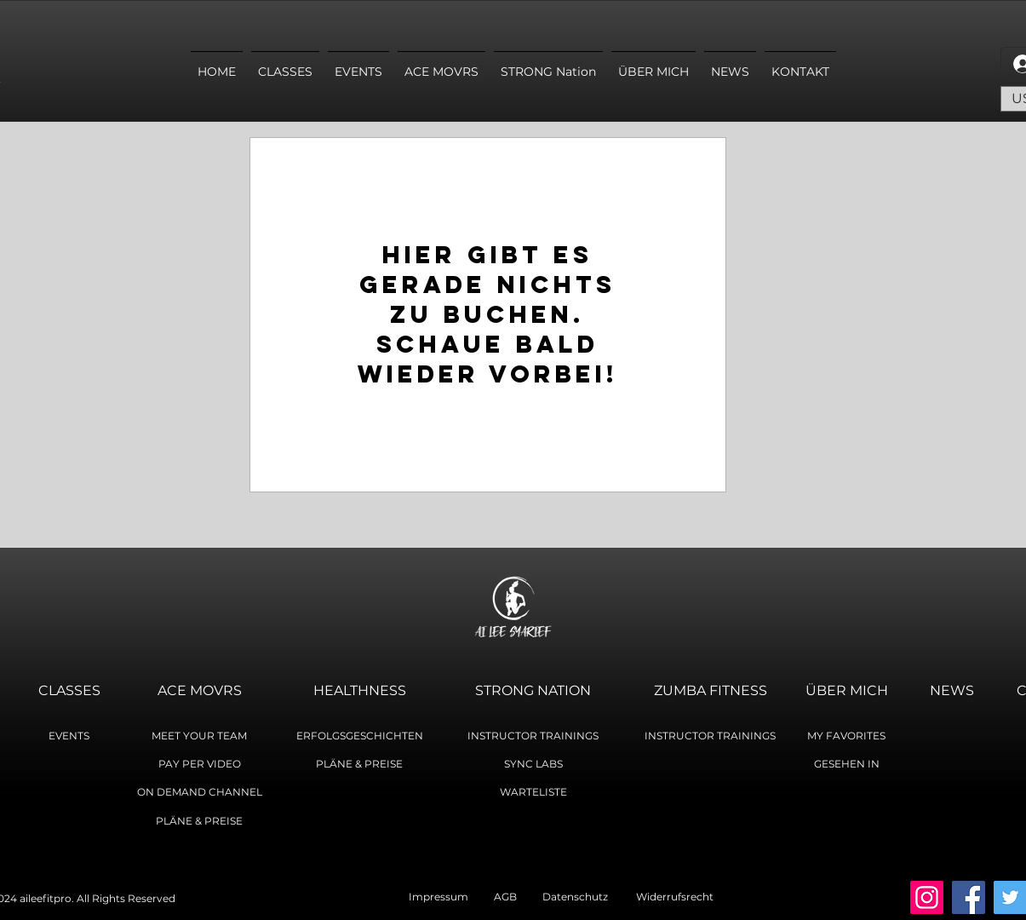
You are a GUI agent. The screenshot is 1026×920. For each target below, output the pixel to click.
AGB (518, 896)
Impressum (451, 896)
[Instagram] (926, 897)
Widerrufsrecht (675, 896)
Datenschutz (575, 896)
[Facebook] (968, 897)
